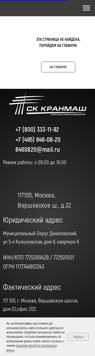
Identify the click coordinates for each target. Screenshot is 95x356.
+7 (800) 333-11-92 (37, 129)
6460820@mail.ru (37, 149)
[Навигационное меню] (86, 8)
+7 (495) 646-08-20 (38, 139)
